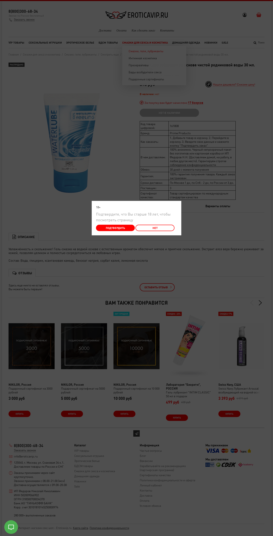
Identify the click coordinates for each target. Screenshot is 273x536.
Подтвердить (115, 228)
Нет (155, 228)
